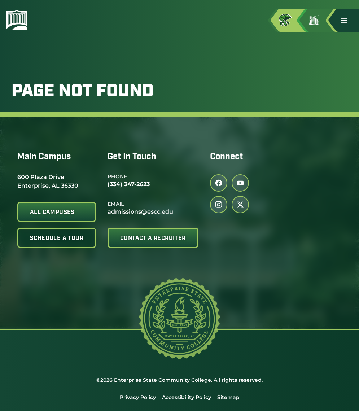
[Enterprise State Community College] (51, 20)
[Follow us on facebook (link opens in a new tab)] (218, 183)
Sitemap (228, 397)
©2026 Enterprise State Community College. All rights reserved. (179, 380)
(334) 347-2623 (129, 184)
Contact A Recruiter (153, 238)
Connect (226, 157)
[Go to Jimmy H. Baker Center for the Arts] (320, 20)
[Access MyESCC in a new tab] (291, 20)
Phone (117, 176)
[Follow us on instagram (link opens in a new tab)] (218, 204)
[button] (346, 20)
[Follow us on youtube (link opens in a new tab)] (240, 183)
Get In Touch (132, 157)
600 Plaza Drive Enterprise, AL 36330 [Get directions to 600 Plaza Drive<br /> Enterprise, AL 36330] (47, 181)
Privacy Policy (138, 397)
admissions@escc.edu (140, 211)
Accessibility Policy (186, 397)
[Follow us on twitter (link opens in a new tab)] (240, 204)
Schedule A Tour (56, 238)
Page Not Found (83, 92)
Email (116, 204)
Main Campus (44, 157)
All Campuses (52, 212)
